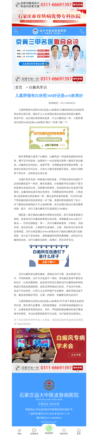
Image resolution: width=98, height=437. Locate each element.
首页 (18, 87)
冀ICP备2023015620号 (49, 422)
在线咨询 (34, 431)
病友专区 (64, 431)
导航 (19, 431)
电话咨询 (49, 430)
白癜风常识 (38, 87)
